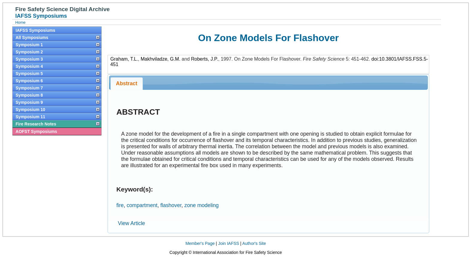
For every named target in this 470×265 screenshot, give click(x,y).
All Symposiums (32, 37)
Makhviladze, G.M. (160, 59)
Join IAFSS (228, 243)
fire (119, 205)
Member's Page (200, 243)
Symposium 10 (30, 109)
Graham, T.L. (124, 59)
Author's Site (254, 243)
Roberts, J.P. (204, 59)
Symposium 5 (29, 73)
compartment (141, 205)
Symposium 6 (29, 80)
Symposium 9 (29, 102)
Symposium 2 (29, 52)
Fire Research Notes (36, 124)
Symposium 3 (29, 59)
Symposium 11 (30, 116)
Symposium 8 (29, 95)
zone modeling (201, 205)
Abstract (126, 83)
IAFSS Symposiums (35, 30)
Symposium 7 (29, 88)
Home (20, 22)
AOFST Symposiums (36, 131)
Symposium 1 (29, 44)
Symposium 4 (29, 66)
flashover (170, 205)
